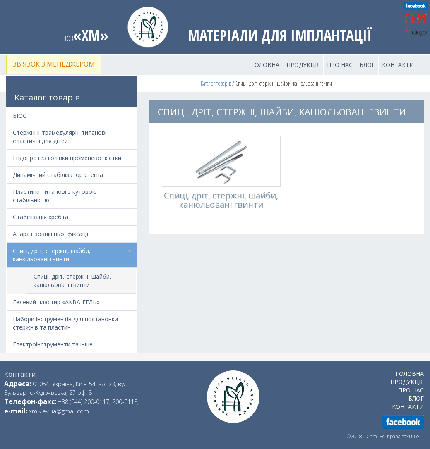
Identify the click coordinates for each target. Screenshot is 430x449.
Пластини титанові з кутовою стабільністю (55, 196)
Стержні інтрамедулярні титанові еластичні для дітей (59, 137)
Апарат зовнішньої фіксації (51, 234)
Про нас (340, 65)
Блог (367, 65)
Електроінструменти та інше (53, 344)
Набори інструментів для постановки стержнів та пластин (65, 323)
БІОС (19, 115)
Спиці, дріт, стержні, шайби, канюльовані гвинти (75, 253)
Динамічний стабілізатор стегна (58, 175)
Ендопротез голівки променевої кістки (67, 158)
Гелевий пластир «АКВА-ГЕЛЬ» (56, 302)
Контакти (398, 65)
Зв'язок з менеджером (54, 64)
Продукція (303, 65)
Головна (265, 65)
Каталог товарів (216, 83)
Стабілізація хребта (40, 217)
